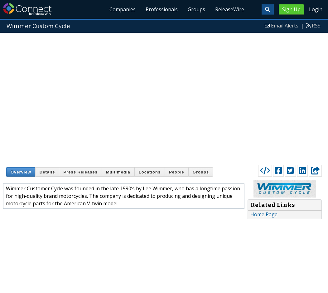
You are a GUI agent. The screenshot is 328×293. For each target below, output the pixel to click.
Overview (21, 172)
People (176, 172)
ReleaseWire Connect (27, 9)
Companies (123, 9)
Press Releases (80, 172)
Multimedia (118, 172)
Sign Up (291, 9)
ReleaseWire (229, 9)
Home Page (263, 214)
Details (47, 172)
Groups (196, 9)
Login (315, 9)
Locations (150, 172)
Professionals (162, 9)
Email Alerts (284, 25)
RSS (316, 25)
